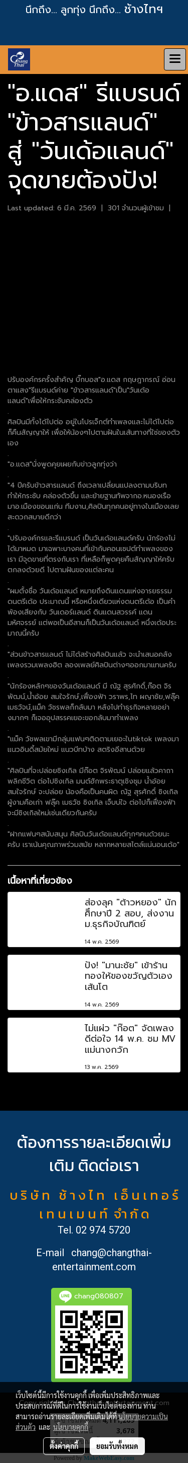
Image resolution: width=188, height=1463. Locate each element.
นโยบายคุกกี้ (70, 1426)
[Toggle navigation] (175, 59)
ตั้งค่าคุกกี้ (64, 1445)
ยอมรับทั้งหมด (117, 1445)
